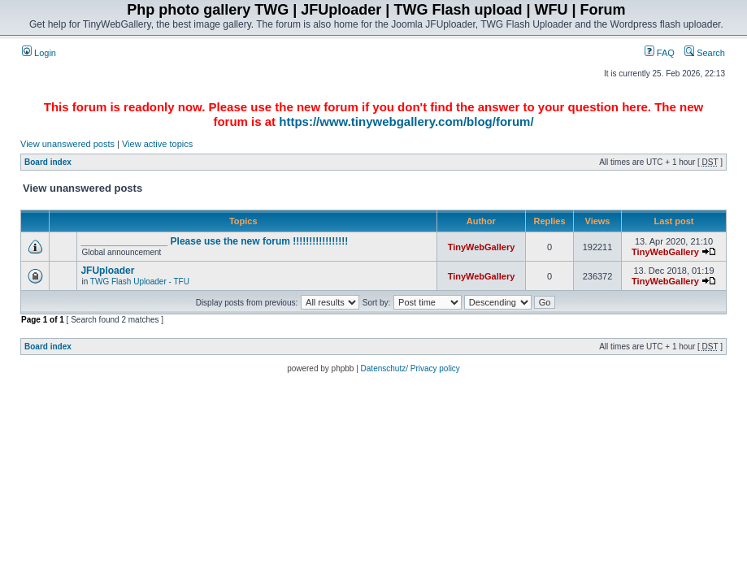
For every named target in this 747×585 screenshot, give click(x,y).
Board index (48, 162)
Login (39, 53)
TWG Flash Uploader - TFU (139, 281)
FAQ (660, 53)
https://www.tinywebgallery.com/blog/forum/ (406, 121)
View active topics (157, 144)
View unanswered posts (67, 144)
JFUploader (107, 270)
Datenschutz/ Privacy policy (410, 368)
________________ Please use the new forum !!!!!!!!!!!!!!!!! (214, 241)
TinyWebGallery (481, 247)
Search (704, 53)
